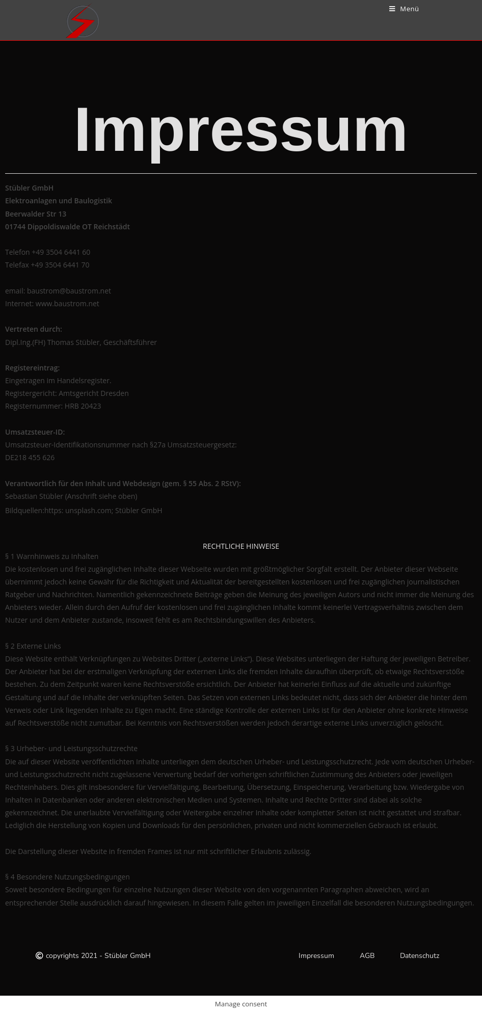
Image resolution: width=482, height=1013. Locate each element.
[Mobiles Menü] (404, 8)
